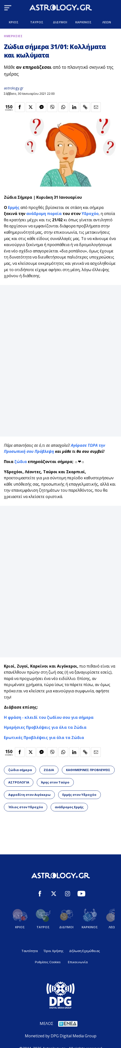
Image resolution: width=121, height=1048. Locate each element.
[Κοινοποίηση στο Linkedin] (74, 107)
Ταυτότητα (29, 951)
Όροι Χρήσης (53, 951)
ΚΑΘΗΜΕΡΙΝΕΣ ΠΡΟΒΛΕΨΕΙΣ (88, 770)
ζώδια (21, 461)
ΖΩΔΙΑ (49, 770)
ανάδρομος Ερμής (69, 807)
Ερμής (13, 207)
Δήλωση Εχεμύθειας (84, 951)
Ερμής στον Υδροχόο (79, 794)
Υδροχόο (90, 213)
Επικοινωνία (78, 962)
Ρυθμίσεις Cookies (47, 962)
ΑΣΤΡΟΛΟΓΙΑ (18, 782)
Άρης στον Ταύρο (55, 782)
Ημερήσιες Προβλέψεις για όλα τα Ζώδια (45, 727)
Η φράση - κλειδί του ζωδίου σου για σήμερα (48, 717)
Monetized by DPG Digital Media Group (60, 1036)
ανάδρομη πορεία (44, 213)
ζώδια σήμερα (20, 770)
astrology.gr (13, 88)
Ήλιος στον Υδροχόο (25, 807)
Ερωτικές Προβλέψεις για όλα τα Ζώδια (44, 737)
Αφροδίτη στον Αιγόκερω (29, 794)
